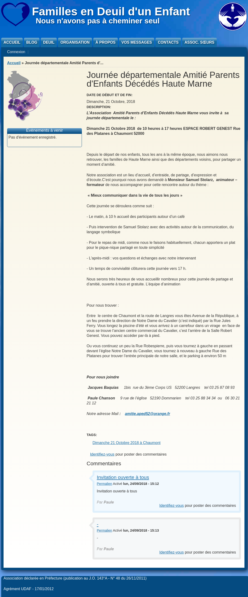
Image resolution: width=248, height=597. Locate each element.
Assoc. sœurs (199, 42)
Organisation (74, 42)
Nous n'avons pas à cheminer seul (97, 21)
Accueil (12, 42)
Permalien (104, 484)
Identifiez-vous (102, 454)
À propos (105, 42)
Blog (31, 42)
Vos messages (136, 42)
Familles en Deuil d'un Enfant (111, 11)
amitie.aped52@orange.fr (147, 414)
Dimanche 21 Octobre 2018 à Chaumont (126, 443)
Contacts (168, 42)
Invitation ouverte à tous (123, 477)
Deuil (48, 42)
